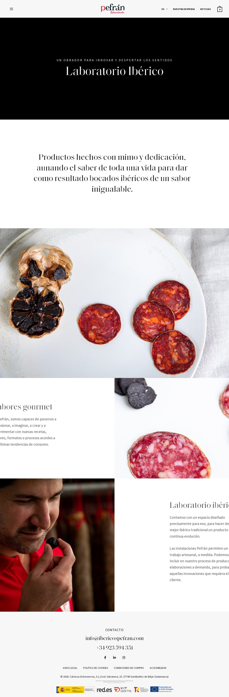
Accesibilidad (158, 667)
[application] (168, 9)
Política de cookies (95, 667)
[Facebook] (105, 657)
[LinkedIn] (114, 657)
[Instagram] (123, 657)
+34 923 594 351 (114, 648)
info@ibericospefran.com (115, 638)
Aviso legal (70, 667)
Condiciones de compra (129, 667)
